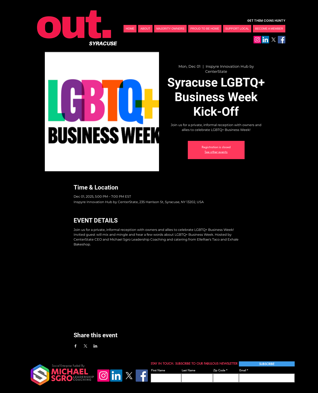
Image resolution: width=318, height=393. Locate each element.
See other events (216, 152)
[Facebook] (281, 39)
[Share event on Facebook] (75, 346)
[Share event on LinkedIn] (95, 346)
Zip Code (219, 370)
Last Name (188, 370)
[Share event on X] (85, 346)
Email (242, 370)
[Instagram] (257, 39)
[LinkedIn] (265, 39)
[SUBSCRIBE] (267, 363)
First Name (158, 370)
